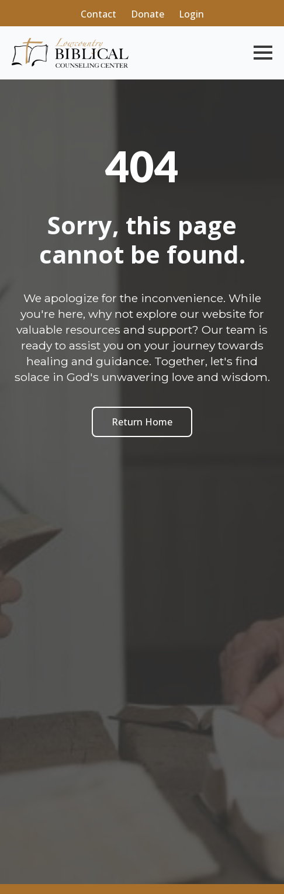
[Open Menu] (263, 52)
